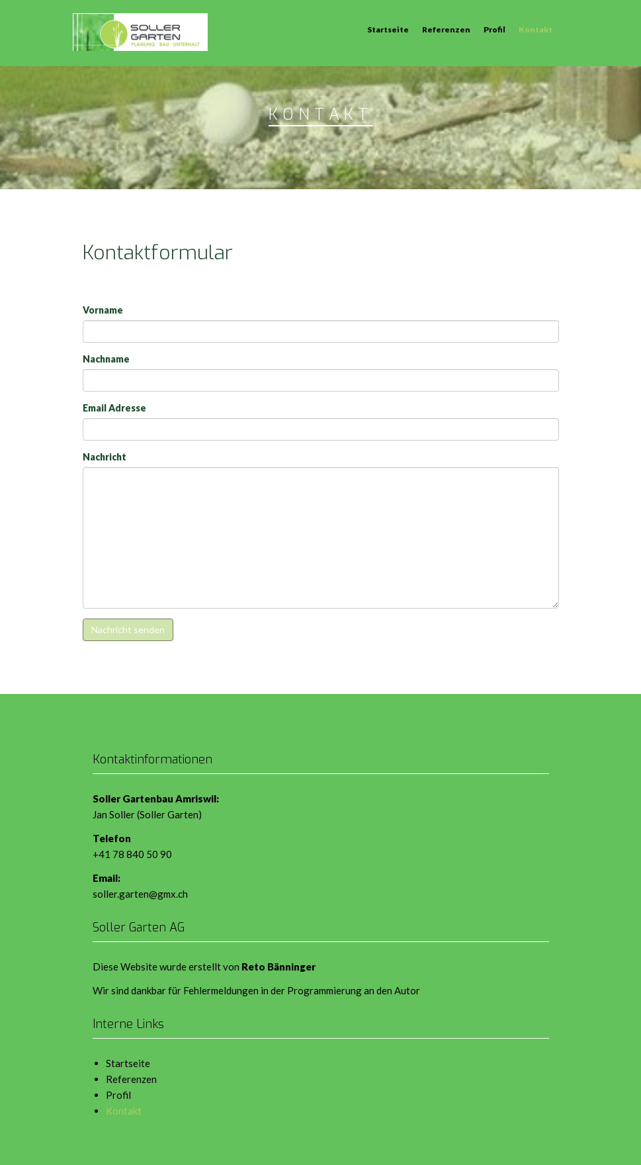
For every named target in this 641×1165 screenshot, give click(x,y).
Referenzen (446, 29)
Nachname (106, 359)
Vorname (103, 310)
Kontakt (535, 29)
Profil (494, 29)
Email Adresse (114, 407)
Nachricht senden (128, 629)
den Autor (398, 990)
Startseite (388, 29)
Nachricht (104, 456)
